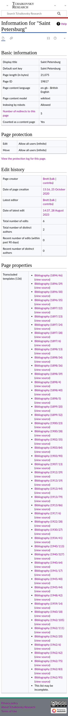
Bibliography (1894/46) (48, 275)
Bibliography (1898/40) (48, 390)
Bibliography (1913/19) (48, 480)
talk (52, 178)
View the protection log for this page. (23, 158)
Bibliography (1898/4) (47, 382)
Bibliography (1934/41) (48, 537)
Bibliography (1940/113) (49, 546)
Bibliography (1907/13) (48, 464)
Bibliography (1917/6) (47, 513)
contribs (48, 182)
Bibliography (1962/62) (48, 652)
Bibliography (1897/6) (47, 341)
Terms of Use (9, 711)
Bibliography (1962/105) (49, 620)
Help (64, 23)
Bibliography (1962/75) (48, 661)
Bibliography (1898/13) (48, 349)
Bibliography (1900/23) (48, 423)
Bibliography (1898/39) (48, 373)
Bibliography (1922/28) (48, 521)
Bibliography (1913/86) (48, 505)
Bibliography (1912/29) (48, 472)
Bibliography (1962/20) (48, 636)
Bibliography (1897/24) (48, 324)
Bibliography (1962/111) (49, 628)
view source (42, 279)
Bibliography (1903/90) (48, 455)
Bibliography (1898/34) (48, 357)
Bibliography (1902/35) (48, 439)
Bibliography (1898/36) (48, 365)
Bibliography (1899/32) (48, 414)
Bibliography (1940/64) (48, 562)
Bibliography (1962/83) (48, 669)
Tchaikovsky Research (23, 5)
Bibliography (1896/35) (48, 300)
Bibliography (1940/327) (49, 554)
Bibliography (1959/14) (48, 603)
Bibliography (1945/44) (48, 587)
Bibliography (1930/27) (48, 529)
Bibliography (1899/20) (48, 406)
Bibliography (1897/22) (48, 308)
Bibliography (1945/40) (48, 579)
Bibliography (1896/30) (48, 291)
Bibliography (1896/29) (48, 283)
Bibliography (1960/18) (48, 611)
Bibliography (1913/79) (48, 496)
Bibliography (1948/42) (48, 595)
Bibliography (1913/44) (48, 488)
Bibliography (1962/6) (47, 644)
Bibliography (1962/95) (48, 677)
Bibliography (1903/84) (48, 447)
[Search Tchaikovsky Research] (34, 13)
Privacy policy (9, 703)
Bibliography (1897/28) (48, 332)
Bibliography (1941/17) (48, 570)
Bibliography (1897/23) (48, 316)
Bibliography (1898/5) (47, 398)
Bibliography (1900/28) (48, 431)
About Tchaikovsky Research (18, 707)
